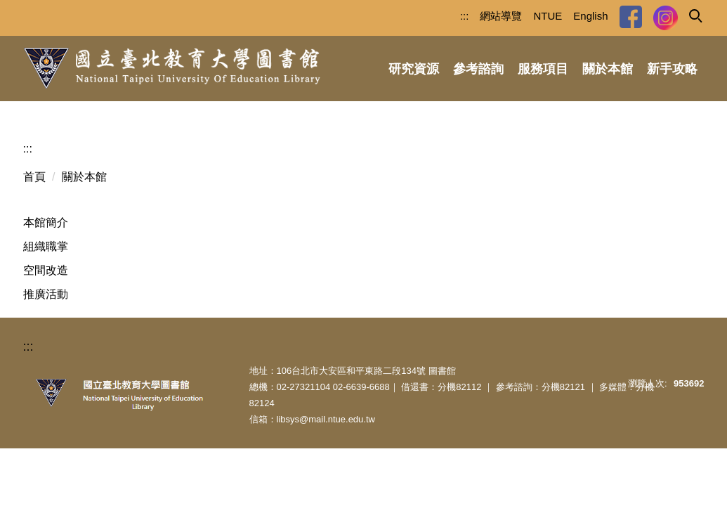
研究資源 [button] (413, 69)
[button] (695, 15)
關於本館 (84, 177)
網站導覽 (501, 16)
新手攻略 (672, 69)
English (590, 16)
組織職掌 (45, 246)
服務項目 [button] (543, 69)
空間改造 (45, 270)
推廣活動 (45, 294)
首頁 (34, 177)
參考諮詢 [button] (478, 69)
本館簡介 (45, 222)
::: (464, 16)
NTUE (547, 16)
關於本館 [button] (607, 69)
